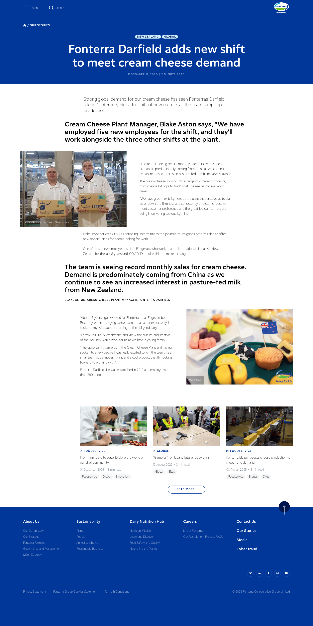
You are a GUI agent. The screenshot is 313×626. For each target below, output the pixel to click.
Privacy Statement (34, 591)
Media (242, 540)
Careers (190, 522)
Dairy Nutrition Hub (147, 522)
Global (170, 36)
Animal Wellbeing (87, 543)
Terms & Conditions (117, 591)
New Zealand (148, 36)
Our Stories (247, 531)
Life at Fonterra (193, 531)
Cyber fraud (247, 549)
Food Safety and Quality (145, 543)
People (80, 537)
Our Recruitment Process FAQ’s (203, 537)
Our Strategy (31, 537)
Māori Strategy (32, 554)
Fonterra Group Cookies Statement (75, 591)
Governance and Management (42, 549)
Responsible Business (89, 549)
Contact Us (246, 522)
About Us (31, 522)
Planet (80, 531)
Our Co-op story (33, 531)
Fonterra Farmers (34, 543)
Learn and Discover (142, 537)
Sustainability (88, 522)
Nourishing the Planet (143, 549)
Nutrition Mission (140, 531)
